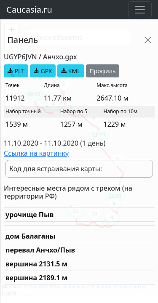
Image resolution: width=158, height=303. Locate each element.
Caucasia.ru (29, 9)
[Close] (148, 40)
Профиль (103, 71)
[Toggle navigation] (140, 9)
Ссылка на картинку (36, 153)
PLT (16, 71)
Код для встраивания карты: (55, 168)
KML (70, 71)
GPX (43, 71)
